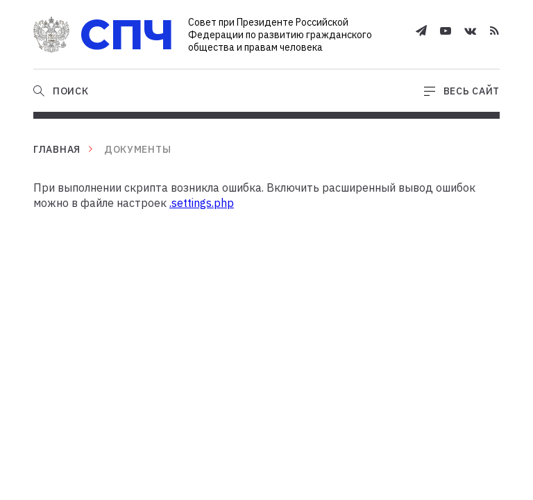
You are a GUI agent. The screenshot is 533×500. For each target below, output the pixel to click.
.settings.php (201, 203)
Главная (57, 149)
